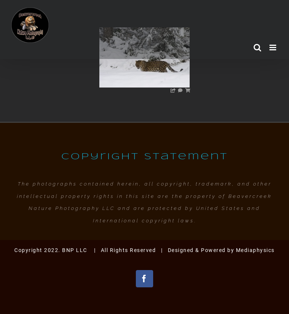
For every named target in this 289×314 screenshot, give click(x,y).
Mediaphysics (255, 250)
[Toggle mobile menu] (273, 47)
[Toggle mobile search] (258, 47)
